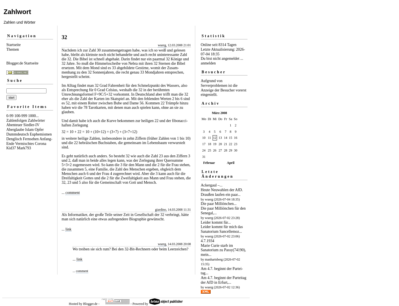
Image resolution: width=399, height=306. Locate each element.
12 (214, 138)
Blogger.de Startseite (22, 63)
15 (230, 138)
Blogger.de (90, 304)
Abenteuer (14, 125)
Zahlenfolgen (16, 120)
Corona (40, 144)
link (68, 229)
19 (214, 144)
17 (203, 144)
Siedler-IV (31, 125)
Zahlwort (17, 11)
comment (72, 193)
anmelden (208, 63)
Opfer (39, 130)
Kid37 (11, 148)
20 (220, 144)
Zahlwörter (36, 120)
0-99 (9, 116)
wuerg (162, 45)
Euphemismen (41, 134)
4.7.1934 (207, 241)
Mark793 (24, 148)
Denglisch (14, 139)
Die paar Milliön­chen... (218, 204)
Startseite (13, 45)
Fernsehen (31, 139)
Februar (209, 163)
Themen (12, 49)
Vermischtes (24, 144)
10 (203, 138)
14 (225, 138)
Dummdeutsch (17, 134)
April (230, 163)
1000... (33, 116)
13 (220, 138)
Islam (29, 130)
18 (209, 144)
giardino (160, 210)
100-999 (20, 116)
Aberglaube (15, 130)
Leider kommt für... (216, 222)
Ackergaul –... (211, 185)
